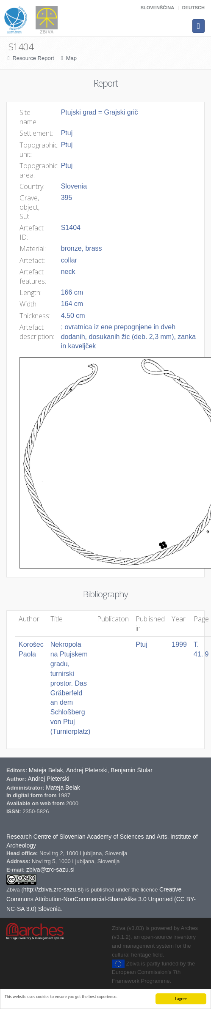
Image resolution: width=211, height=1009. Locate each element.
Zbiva (13, 889)
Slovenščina (157, 7)
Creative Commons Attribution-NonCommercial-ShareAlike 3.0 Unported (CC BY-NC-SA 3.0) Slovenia (101, 899)
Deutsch (193, 7)
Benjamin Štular (132, 770)
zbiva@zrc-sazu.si (50, 869)
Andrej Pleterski (87, 770)
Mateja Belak (46, 770)
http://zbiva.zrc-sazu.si (52, 889)
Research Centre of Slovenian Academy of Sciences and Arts (86, 836)
